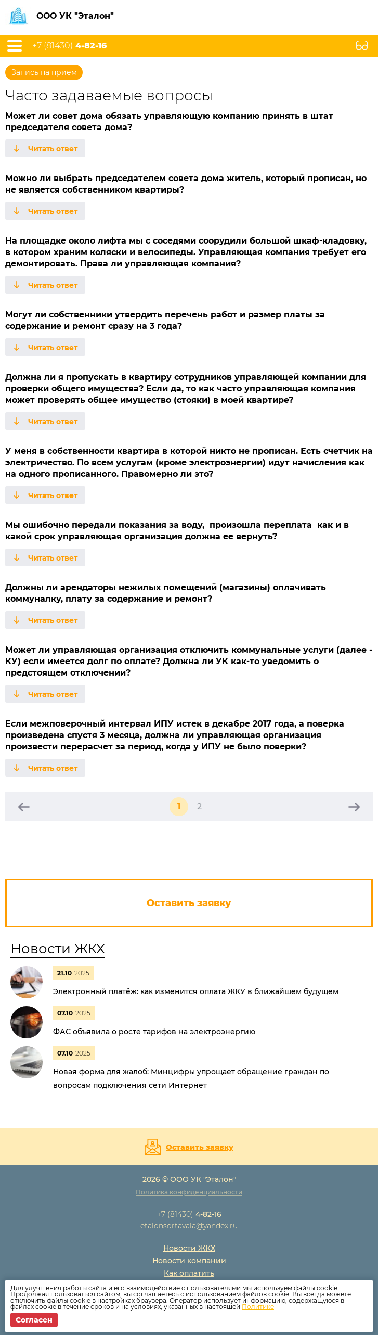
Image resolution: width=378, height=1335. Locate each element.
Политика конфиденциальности (189, 1192)
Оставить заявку (199, 1147)
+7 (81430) (69, 46)
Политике (258, 1307)
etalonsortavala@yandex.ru (189, 1225)
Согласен (34, 1320)
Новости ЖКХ (57, 948)
